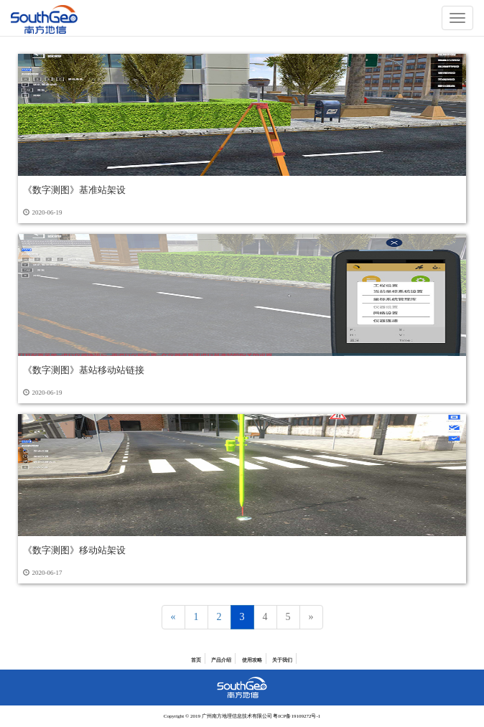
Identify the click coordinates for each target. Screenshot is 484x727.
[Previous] (173, 617)
